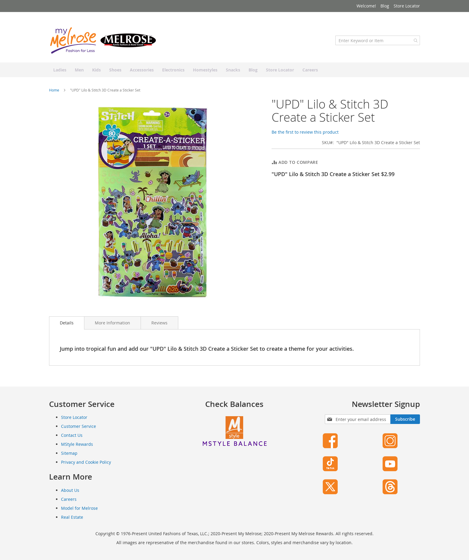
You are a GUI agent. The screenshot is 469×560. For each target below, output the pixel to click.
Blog (384, 6)
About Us (70, 490)
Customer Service (78, 426)
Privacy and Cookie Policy (86, 462)
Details (67, 323)
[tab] (66, 322)
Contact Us (72, 435)
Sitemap (69, 453)
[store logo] (103, 40)
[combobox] (377, 40)
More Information (112, 323)
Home (54, 90)
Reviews (159, 323)
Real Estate (72, 517)
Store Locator (407, 6)
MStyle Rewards (77, 444)
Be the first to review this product (305, 132)
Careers (69, 499)
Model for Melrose (79, 508)
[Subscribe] (405, 419)
